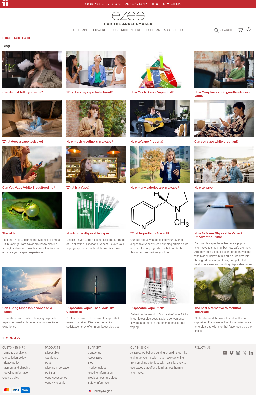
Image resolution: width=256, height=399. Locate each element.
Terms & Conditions (14, 352)
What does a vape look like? (22, 141)
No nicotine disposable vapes (87, 233)
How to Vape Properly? (147, 141)
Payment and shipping (16, 367)
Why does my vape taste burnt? (89, 92)
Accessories (174, 30)
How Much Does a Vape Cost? (152, 92)
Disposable (81, 30)
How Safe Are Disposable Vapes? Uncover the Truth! (218, 235)
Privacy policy (11, 362)
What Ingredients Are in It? (149, 233)
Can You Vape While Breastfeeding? (28, 187)
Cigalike (99, 30)
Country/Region (102, 391)
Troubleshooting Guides (102, 377)
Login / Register (249, 29)
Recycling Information (15, 372)
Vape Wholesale (55, 382)
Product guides (97, 367)
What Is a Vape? (78, 187)
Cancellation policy (14, 357)
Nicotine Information (100, 372)
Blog (90, 362)
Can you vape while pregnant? (216, 141)
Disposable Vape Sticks (147, 308)
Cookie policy (10, 377)
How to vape (203, 187)
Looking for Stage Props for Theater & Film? (132, 4)
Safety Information (99, 382)
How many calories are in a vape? (154, 187)
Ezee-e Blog (22, 37)
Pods (114, 30)
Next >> (15, 338)
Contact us (94, 352)
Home (6, 37)
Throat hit (9, 233)
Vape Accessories (56, 377)
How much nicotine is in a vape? (89, 141)
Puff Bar (153, 30)
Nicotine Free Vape (57, 367)
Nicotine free (132, 30)
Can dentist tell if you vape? (22, 92)
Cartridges (51, 357)
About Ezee (95, 357)
